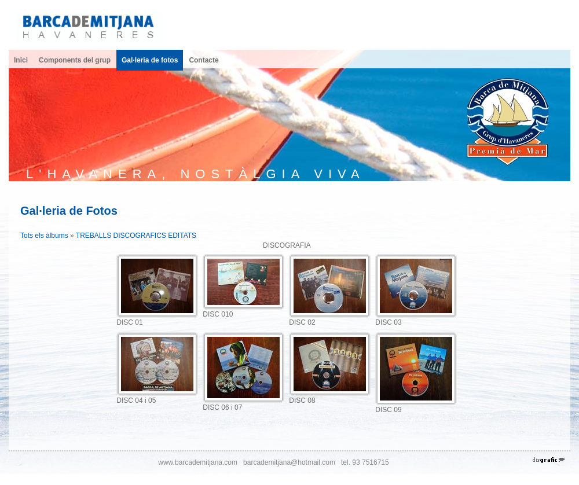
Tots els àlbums (44, 236)
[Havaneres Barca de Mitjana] (89, 27)
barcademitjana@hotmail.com (289, 462)
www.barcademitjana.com (197, 462)
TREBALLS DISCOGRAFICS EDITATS (136, 236)
